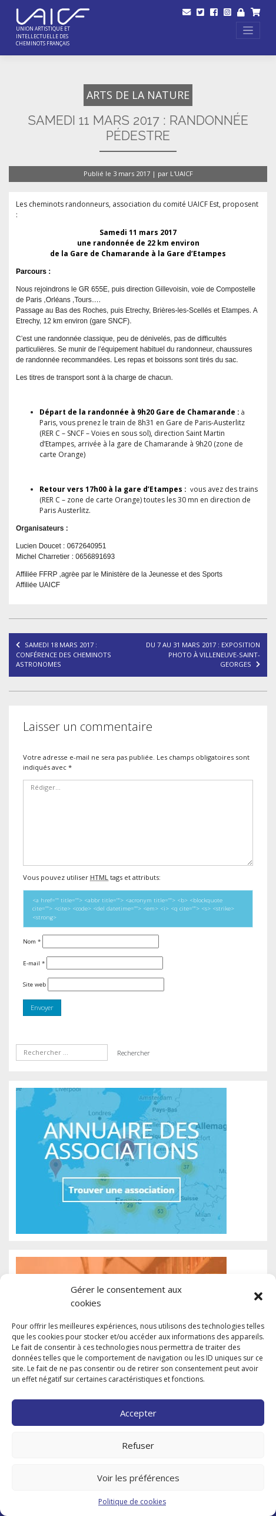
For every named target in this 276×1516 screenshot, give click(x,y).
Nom (32, 941)
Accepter (138, 1413)
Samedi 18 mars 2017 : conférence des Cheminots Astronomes (63, 654)
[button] (258, 1296)
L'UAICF (181, 173)
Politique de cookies (132, 1502)
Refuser (138, 1445)
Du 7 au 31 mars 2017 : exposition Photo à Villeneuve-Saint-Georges (203, 654)
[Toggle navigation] (248, 30)
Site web (34, 984)
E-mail (34, 963)
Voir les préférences (138, 1478)
